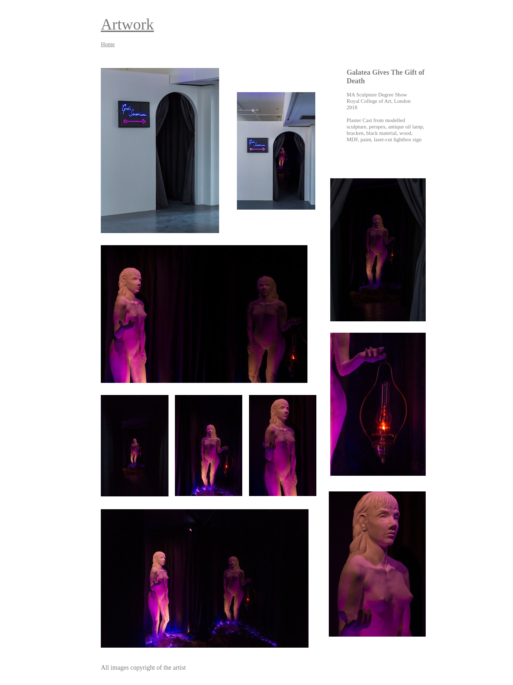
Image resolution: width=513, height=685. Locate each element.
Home (108, 44)
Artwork (127, 24)
